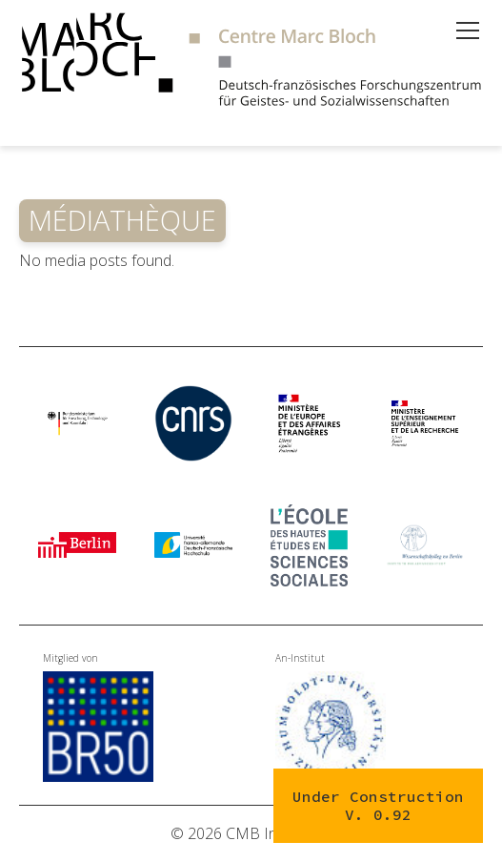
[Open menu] (468, 30)
